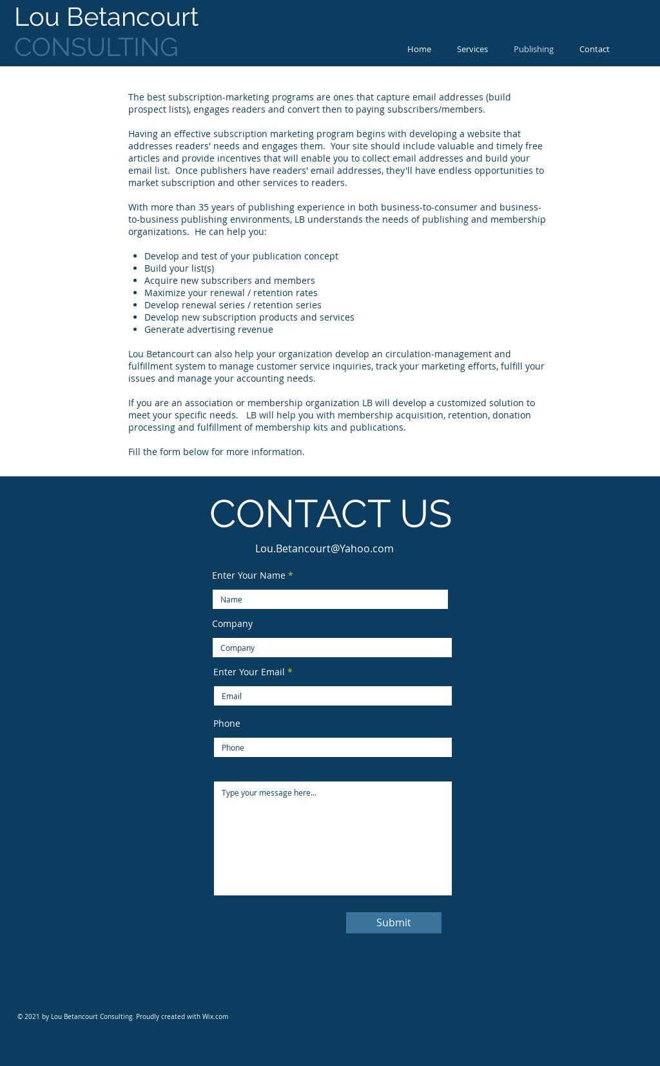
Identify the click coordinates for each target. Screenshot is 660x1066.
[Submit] (394, 922)
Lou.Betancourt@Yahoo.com (324, 548)
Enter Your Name (249, 575)
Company (232, 623)
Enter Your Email (249, 672)
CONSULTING (109, 31)
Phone (226, 723)
